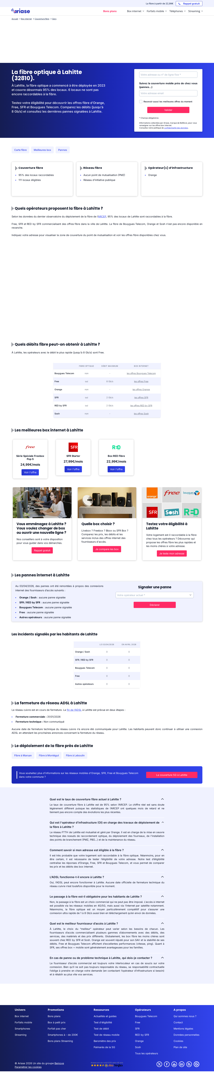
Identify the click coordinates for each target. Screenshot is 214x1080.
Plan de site (180, 1047)
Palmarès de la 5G (104, 1047)
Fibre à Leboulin (75, 755)
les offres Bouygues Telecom (141, 373)
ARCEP (102, 216)
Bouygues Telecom (146, 1016)
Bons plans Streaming (60, 1041)
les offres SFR (141, 397)
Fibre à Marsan (23, 755)
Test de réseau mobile (106, 1034)
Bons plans (54, 1016)
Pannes (62, 149)
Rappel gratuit (42, 550)
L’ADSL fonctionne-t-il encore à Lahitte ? (107, 877)
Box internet (22, 1016)
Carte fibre (20, 149)
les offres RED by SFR (141, 405)
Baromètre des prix (105, 1041)
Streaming (20, 1034)
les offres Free (141, 381)
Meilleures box (42, 149)
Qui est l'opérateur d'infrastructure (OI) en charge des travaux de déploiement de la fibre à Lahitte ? (107, 824)
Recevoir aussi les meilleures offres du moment (165, 101)
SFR (137, 1028)
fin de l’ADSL (74, 709)
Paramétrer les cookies (28, 1067)
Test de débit (101, 1028)
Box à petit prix (57, 1022)
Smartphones (22, 1028)
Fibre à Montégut (49, 755)
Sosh (138, 1047)
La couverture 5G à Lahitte (171, 774)
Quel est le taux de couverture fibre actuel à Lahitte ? (107, 799)
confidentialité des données (176, 128)
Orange (139, 1041)
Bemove (59, 1063)
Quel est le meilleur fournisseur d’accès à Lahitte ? (107, 923)
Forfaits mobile (23, 1022)
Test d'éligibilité (103, 1022)
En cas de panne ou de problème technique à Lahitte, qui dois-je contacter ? (107, 958)
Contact (178, 1022)
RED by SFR (142, 1034)
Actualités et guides (105, 1016)
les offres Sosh (141, 413)
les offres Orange (141, 389)
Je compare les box (107, 549)
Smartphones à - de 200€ (63, 1034)
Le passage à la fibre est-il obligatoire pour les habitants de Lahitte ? (107, 896)
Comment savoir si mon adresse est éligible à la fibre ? (107, 850)
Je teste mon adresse (171, 553)
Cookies (178, 1041)
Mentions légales (183, 1028)
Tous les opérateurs (146, 1053)
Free (137, 1022)
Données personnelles (186, 1034)
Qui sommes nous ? (185, 1016)
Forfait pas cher (57, 1028)
